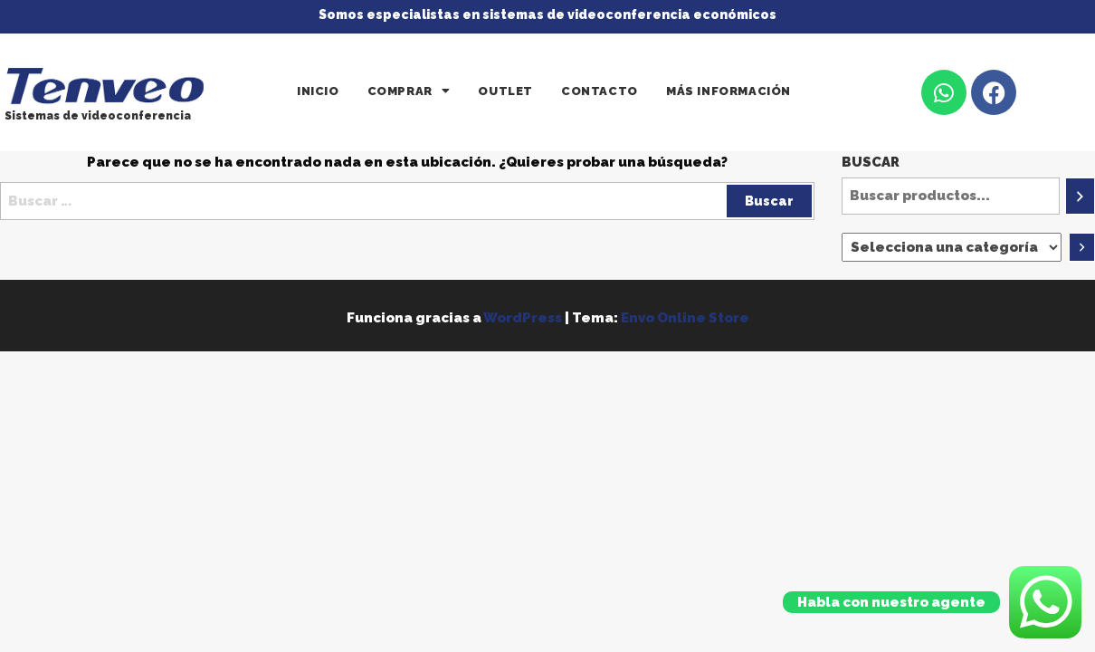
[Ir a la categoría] (1082, 247)
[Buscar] (1080, 196)
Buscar (871, 162)
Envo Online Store (685, 318)
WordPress (522, 318)
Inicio (318, 91)
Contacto (599, 91)
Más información (728, 91)
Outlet (505, 91)
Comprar (409, 91)
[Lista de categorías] (952, 247)
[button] (409, 91)
